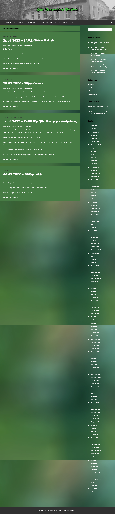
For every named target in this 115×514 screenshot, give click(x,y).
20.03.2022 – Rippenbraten (23, 83)
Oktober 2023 (95, 215)
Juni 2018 (94, 390)
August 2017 (95, 422)
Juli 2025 (93, 151)
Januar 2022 (94, 269)
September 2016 (96, 450)
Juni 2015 (94, 482)
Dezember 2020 (95, 304)
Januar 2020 (94, 336)
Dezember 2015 (95, 469)
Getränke (49, 22)
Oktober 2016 (95, 447)
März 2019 (94, 364)
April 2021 (94, 291)
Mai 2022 (93, 256)
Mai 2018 (93, 393)
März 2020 (94, 329)
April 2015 (94, 485)
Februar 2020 (95, 332)
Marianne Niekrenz (17, 45)
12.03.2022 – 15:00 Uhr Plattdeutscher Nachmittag (40, 121)
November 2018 (96, 377)
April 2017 (94, 428)
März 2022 (94, 262)
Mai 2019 (93, 358)
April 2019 (94, 361)
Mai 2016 (93, 460)
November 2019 (96, 342)
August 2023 (95, 221)
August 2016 (95, 453)
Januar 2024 (94, 205)
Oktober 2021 (95, 275)
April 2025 (94, 160)
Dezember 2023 (95, 208)
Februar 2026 (95, 132)
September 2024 (96, 183)
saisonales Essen (8, 79)
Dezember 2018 (95, 374)
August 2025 (95, 148)
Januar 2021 (94, 301)
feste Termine (13, 36)
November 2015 (96, 473)
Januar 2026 (94, 135)
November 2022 (96, 243)
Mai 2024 (93, 192)
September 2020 (96, 313)
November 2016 (96, 444)
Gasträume (20, 22)
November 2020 (96, 307)
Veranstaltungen (31, 22)
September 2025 (96, 144)
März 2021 (94, 294)
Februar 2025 (95, 167)
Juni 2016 (94, 457)
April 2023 (94, 227)
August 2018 (95, 387)
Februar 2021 (95, 297)
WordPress (54, 510)
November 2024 (96, 176)
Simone (65, 510)
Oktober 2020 (95, 310)
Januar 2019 (94, 371)
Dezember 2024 (95, 173)
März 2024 (94, 199)
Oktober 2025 (95, 141)
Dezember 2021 (95, 272)
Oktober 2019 (95, 345)
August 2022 (95, 253)
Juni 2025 (94, 154)
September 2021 (96, 278)
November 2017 (96, 412)
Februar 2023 (95, 234)
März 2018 (94, 399)
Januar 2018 (94, 406)
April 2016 (94, 463)
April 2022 (94, 259)
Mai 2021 (93, 288)
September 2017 (96, 418)
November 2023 (96, 211)
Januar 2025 (94, 170)
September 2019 (96, 348)
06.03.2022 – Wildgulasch (22, 174)
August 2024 (95, 186)
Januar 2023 (94, 237)
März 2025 (94, 164)
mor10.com (73, 510)
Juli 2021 (93, 285)
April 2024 (94, 195)
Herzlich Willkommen (8, 22)
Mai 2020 (93, 323)
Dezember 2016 (95, 441)
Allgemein (6, 36)
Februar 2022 (95, 266)
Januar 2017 (94, 438)
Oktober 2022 (95, 246)
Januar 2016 (94, 466)
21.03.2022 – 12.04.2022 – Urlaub (28, 40)
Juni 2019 (94, 355)
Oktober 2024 (95, 180)
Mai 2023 (93, 224)
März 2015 (94, 488)
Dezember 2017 (95, 409)
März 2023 (94, 230)
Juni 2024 (94, 189)
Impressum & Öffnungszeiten (64, 22)
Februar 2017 (95, 434)
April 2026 (94, 125)
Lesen (10, 68)
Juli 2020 (93, 316)
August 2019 (95, 352)
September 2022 (96, 250)
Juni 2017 (94, 425)
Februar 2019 (95, 367)
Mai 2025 (93, 157)
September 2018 (96, 383)
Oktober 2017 (95, 415)
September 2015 (96, 479)
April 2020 (94, 326)
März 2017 (94, 431)
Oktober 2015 (95, 476)
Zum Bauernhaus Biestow (57, 9)
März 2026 (94, 129)
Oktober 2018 (95, 380)
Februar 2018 (95, 402)
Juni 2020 (94, 320)
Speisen (42, 22)
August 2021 (95, 281)
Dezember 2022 (95, 240)
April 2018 (94, 396)
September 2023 (96, 218)
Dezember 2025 (95, 138)
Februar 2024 (95, 202)
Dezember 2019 (95, 339)
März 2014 (94, 492)
